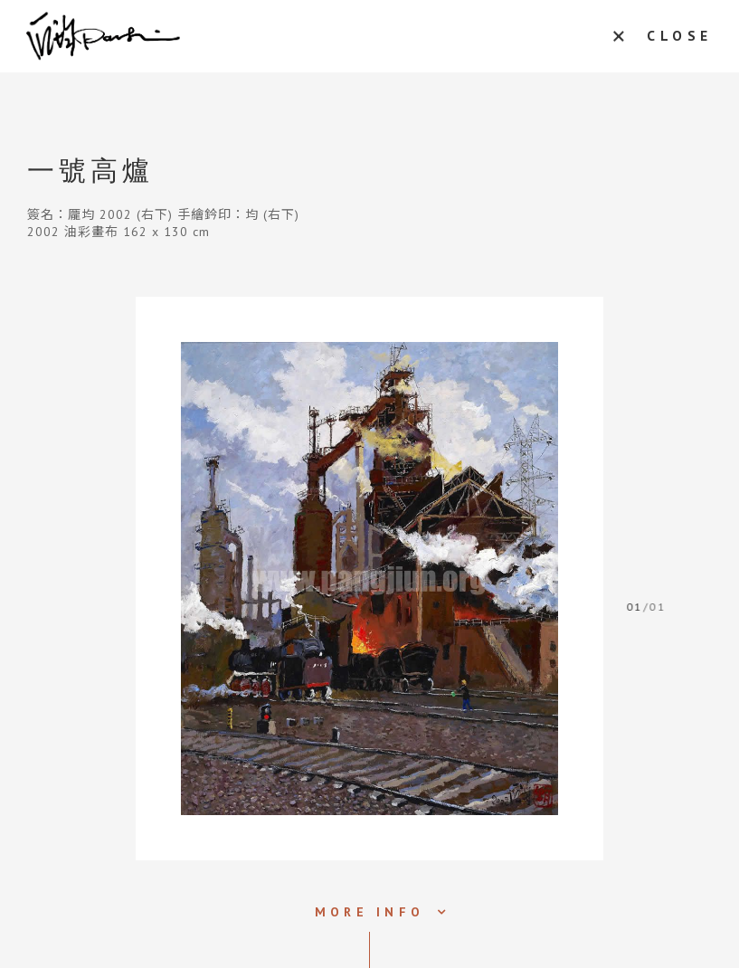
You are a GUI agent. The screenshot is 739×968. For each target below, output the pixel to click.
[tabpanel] (369, 578)
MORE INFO (369, 912)
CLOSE (676, 36)
